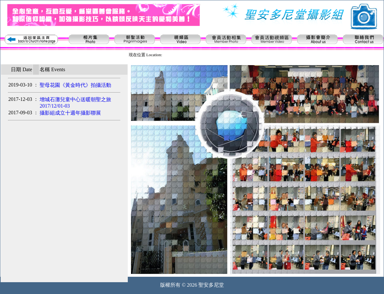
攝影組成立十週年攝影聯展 (70, 113)
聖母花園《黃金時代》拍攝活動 (75, 85)
